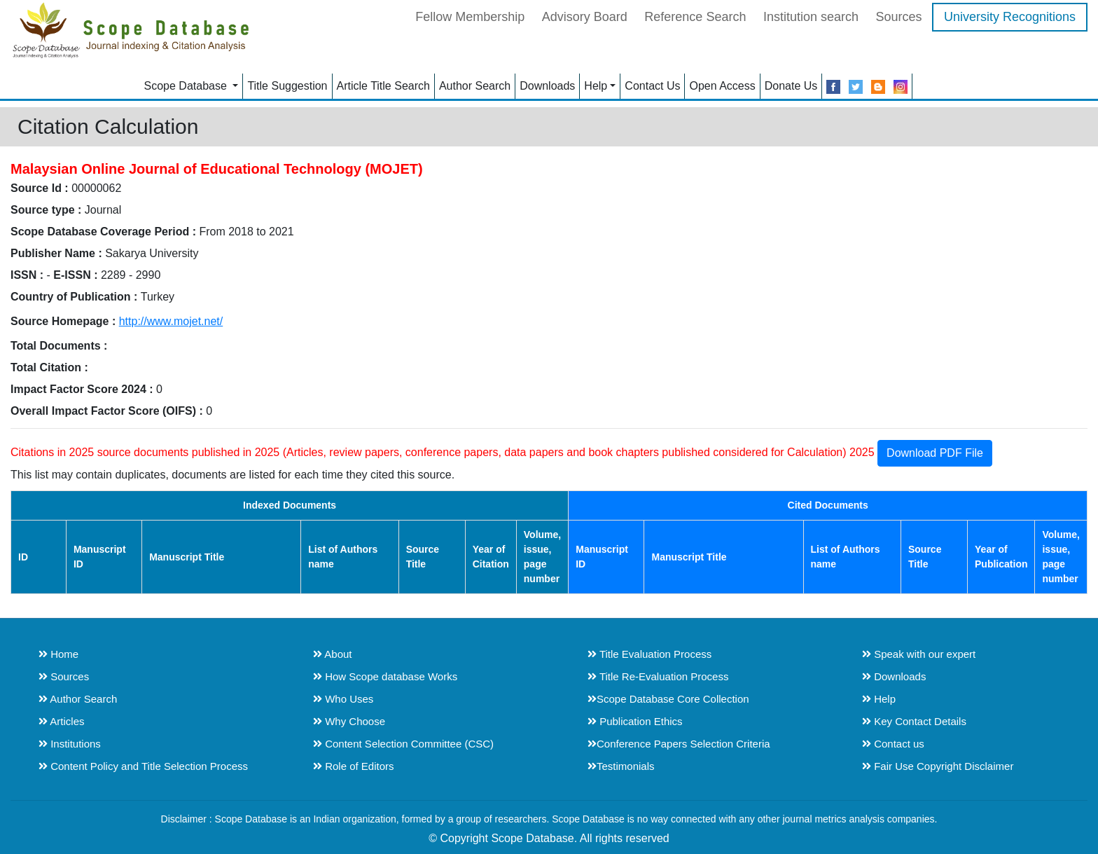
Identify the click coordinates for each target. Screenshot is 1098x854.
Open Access (722, 86)
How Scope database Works (385, 676)
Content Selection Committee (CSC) (403, 744)
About (332, 654)
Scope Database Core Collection (668, 699)
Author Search (474, 86)
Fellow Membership (469, 17)
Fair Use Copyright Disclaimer (937, 766)
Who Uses (343, 699)
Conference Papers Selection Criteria (679, 744)
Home (58, 654)
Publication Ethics (635, 721)
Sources (898, 17)
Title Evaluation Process (649, 654)
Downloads (547, 86)
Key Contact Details (914, 721)
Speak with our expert (918, 654)
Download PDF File (935, 453)
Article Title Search (383, 86)
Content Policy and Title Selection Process (143, 766)
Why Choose (349, 721)
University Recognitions (1010, 17)
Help (595, 86)
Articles (62, 721)
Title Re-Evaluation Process (658, 676)
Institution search (811, 17)
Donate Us (791, 86)
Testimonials (621, 766)
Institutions (70, 744)
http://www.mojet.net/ (171, 321)
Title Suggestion (287, 86)
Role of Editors (353, 766)
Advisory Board (584, 17)
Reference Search (695, 17)
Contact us (893, 744)
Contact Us (652, 86)
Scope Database (187, 86)
